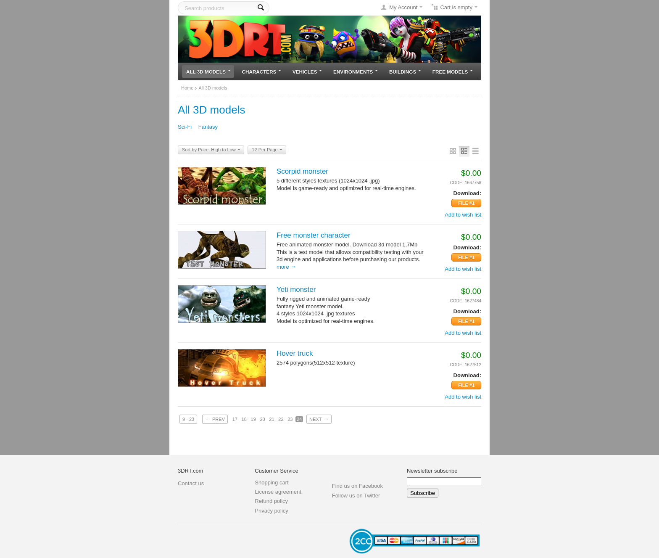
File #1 (466, 203)
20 (262, 419)
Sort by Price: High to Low (211, 150)
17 (234, 419)
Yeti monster (296, 290)
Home (187, 87)
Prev (215, 418)
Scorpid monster (302, 171)
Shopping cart (271, 482)
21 (271, 419)
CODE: (457, 182)
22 (280, 419)
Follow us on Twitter (356, 495)
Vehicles (307, 71)
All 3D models (208, 71)
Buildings (405, 71)
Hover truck (295, 353)
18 (244, 419)
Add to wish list (463, 215)
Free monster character (314, 235)
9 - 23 (188, 419)
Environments (355, 71)
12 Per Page (267, 150)
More (286, 267)
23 (290, 419)
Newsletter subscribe (432, 471)
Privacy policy (271, 511)
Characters (261, 71)
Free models (452, 71)
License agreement (278, 492)
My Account (403, 7)
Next (319, 418)
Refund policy (271, 501)
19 (253, 419)
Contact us (191, 483)
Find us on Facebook (357, 486)
